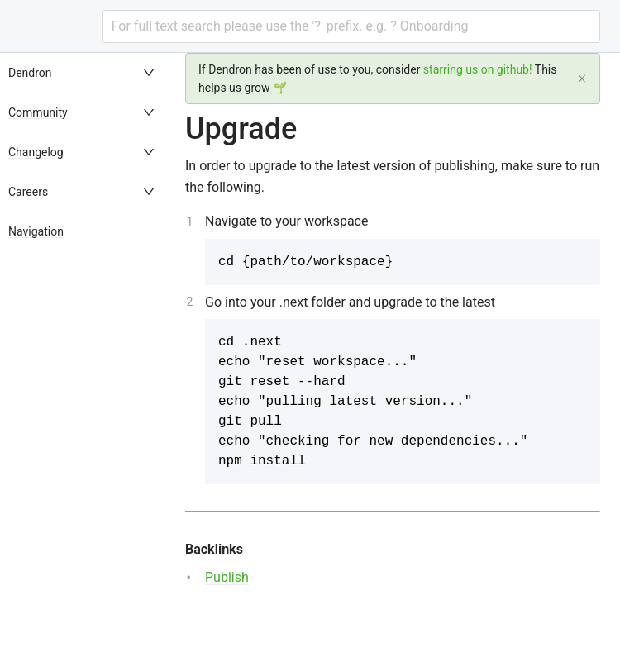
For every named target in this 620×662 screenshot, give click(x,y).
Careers (28, 191)
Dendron (30, 72)
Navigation (36, 231)
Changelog (36, 152)
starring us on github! (477, 69)
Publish (227, 577)
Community (38, 112)
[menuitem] (82, 72)
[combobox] (351, 26)
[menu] (82, 357)
